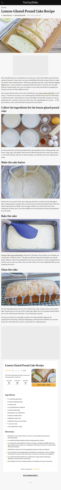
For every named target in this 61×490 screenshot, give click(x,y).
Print (23, 370)
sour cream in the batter (46, 93)
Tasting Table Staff (20, 15)
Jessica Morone (7, 15)
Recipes (3, 7)
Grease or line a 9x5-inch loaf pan (12, 255)
